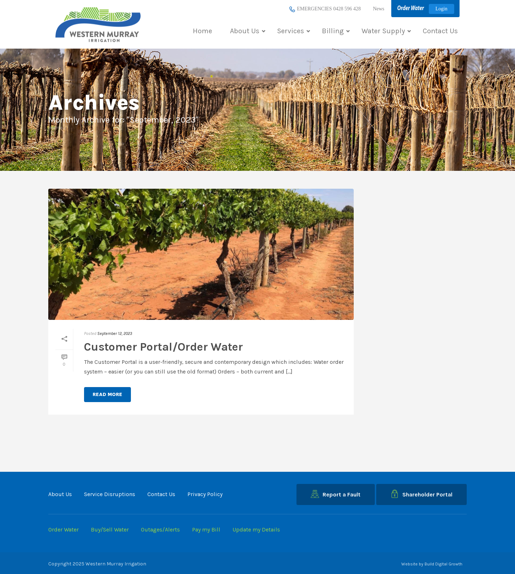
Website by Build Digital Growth (431, 563)
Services (293, 31)
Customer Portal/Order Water (163, 346)
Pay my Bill (206, 529)
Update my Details (256, 529)
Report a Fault (335, 494)
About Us (247, 31)
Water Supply (386, 31)
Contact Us (440, 31)
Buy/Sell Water (110, 529)
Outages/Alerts (160, 529)
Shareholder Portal (421, 494)
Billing (336, 31)
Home (202, 31)
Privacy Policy (204, 494)
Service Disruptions (109, 494)
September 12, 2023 (114, 333)
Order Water (63, 529)
